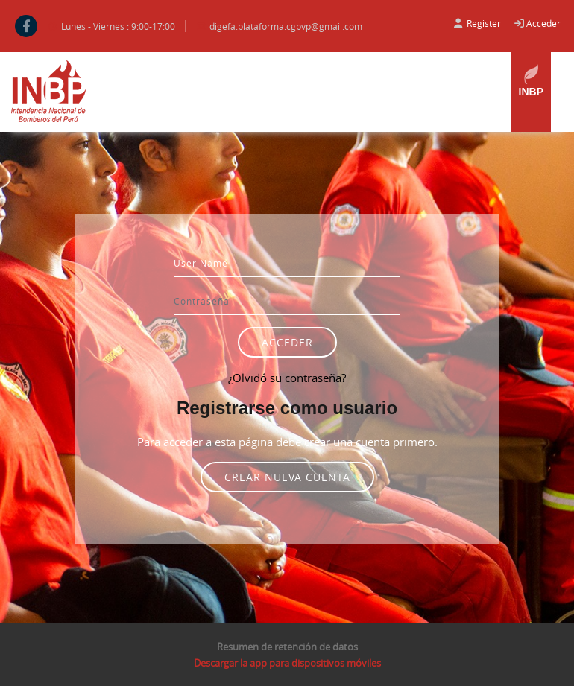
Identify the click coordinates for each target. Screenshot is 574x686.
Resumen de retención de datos (287, 646)
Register (484, 23)
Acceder (543, 23)
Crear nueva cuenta (287, 477)
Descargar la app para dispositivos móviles (287, 663)
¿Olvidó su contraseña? (287, 377)
